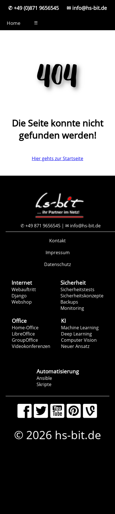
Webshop (22, 302)
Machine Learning (80, 327)
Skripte (44, 384)
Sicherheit (73, 282)
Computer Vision (79, 340)
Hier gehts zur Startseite (57, 158)
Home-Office (25, 327)
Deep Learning (76, 334)
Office (19, 320)
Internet (22, 282)
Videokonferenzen (31, 346)
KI (63, 320)
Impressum (58, 252)
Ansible (44, 378)
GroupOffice (25, 340)
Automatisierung (58, 371)
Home (14, 23)
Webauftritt (24, 289)
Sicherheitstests (77, 289)
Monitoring (72, 308)
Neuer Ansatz (75, 346)
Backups (69, 302)
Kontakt (57, 241)
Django (19, 296)
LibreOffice (23, 334)
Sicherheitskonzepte (81, 296)
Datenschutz (57, 264)
